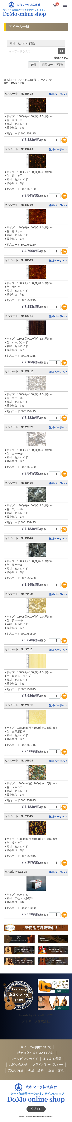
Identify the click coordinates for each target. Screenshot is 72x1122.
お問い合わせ (18, 1064)
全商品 (7, 79)
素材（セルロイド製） (15, 83)
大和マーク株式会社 (36, 1021)
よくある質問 (52, 1058)
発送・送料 (36, 1070)
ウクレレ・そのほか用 (24, 79)
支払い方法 (15, 1070)
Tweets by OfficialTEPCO (36, 1015)
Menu (65, 4)
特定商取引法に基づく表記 (35, 1053)
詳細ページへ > (58, 94)
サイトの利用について (36, 1047)
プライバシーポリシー (47, 1064)
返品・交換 (56, 1070)
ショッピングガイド (24, 1058)
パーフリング (45, 79)
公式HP (36, 1109)
